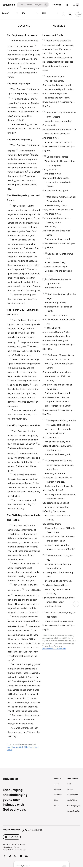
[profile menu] (75, 4)
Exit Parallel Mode (78, 14)
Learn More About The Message (54, 649)
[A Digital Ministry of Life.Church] (41, 829)
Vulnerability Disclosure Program (14, 850)
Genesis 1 (10, 13)
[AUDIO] (63, 14)
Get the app (57, 4)
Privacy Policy (8, 847)
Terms (16, 847)
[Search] (30, 5)
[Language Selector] (67, 4)
